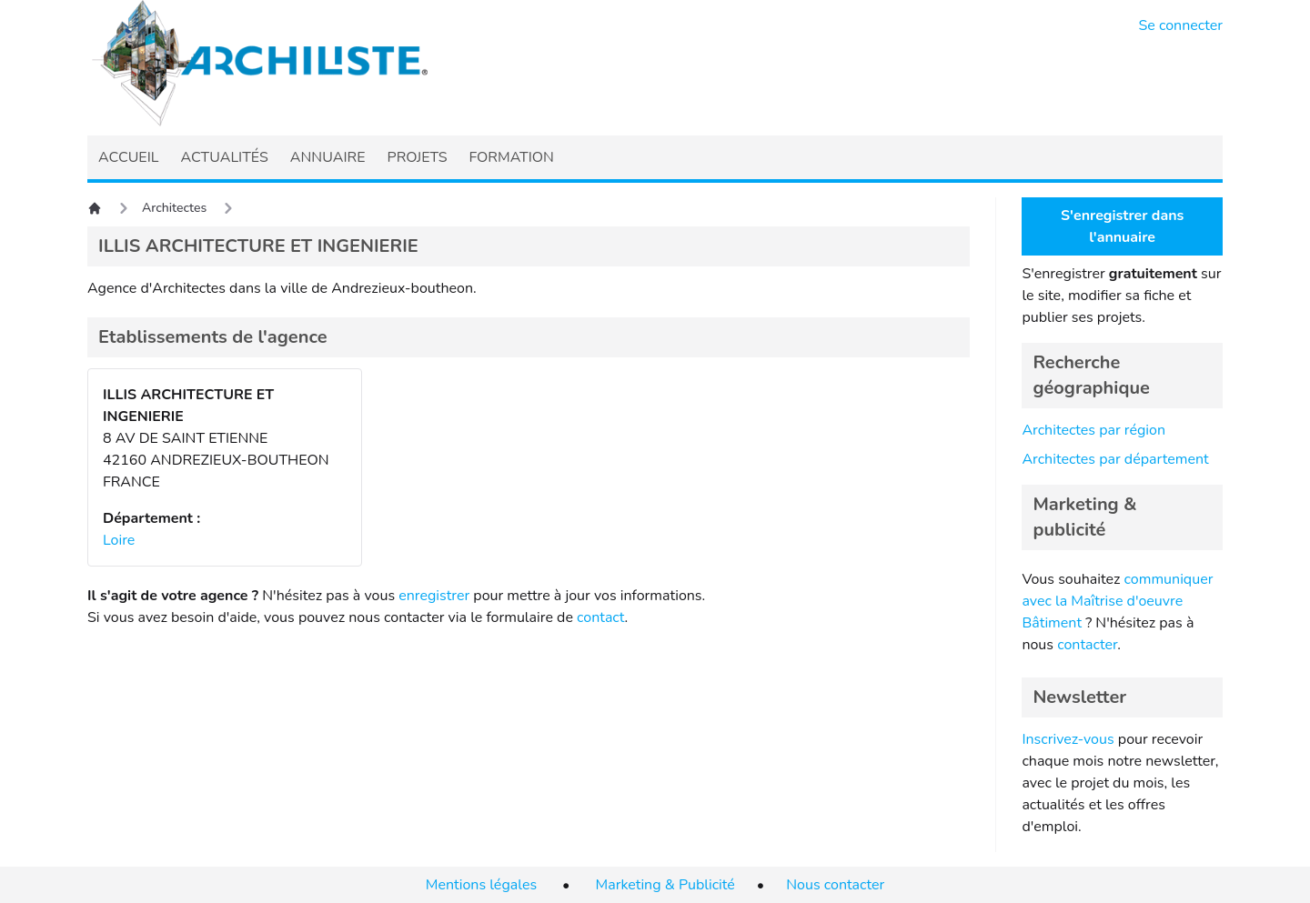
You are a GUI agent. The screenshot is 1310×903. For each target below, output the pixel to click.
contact (601, 617)
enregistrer (433, 596)
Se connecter (1181, 25)
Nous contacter (835, 885)
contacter (1087, 645)
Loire (119, 540)
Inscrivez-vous (1068, 739)
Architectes (174, 207)
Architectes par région (1093, 430)
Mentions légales (481, 885)
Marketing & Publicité (665, 885)
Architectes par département (1115, 459)
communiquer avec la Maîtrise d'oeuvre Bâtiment (1117, 601)
